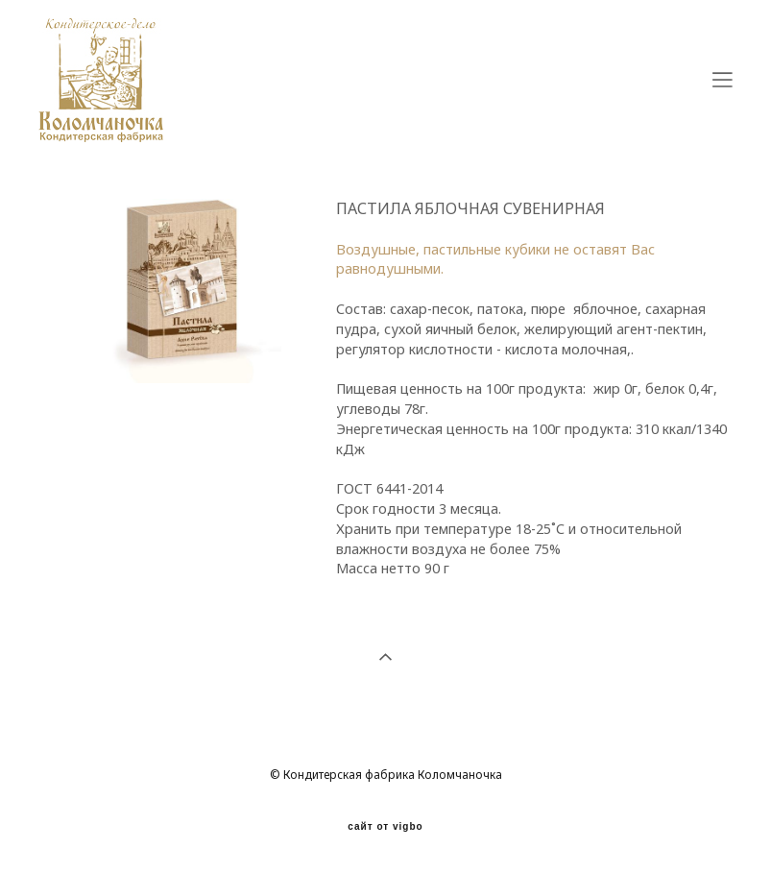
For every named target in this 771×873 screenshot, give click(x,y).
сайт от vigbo (385, 827)
